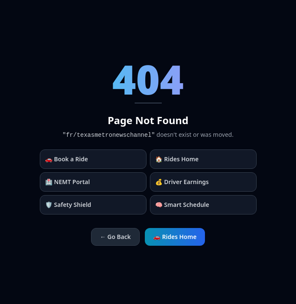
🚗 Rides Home (174, 237)
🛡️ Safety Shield (68, 205)
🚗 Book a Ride (66, 159)
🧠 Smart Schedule (182, 205)
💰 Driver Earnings (182, 182)
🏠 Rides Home (177, 159)
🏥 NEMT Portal (67, 182)
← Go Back (115, 237)
